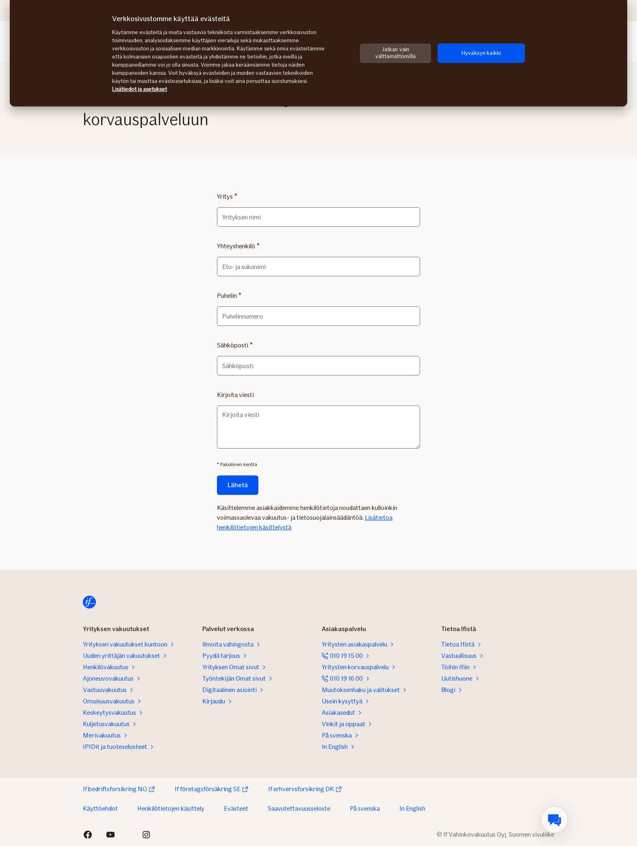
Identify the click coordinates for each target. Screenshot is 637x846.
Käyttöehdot (100, 808)
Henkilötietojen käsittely (170, 808)
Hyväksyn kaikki (481, 53)
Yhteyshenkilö (236, 246)
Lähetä (238, 485)
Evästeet (236, 808)
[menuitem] (554, 819)
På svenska (365, 808)
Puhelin (227, 295)
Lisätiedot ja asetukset (139, 89)
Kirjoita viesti (235, 395)
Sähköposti (232, 345)
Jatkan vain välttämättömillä (395, 53)
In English (412, 808)
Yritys (225, 196)
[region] (318, 53)
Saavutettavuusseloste (299, 808)
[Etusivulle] (89, 602)
